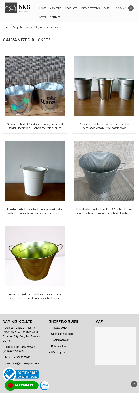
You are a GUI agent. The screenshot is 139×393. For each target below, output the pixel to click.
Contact (55, 17)
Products (71, 8)
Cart (106, 8)
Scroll (134, 384)
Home (42, 8)
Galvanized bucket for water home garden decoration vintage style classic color (104, 126)
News (42, 17)
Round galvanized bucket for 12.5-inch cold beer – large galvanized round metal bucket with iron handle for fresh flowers (104, 211)
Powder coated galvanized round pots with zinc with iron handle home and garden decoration (34, 211)
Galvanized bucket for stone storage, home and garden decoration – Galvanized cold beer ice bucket (35, 126)
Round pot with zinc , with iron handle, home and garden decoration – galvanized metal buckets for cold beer (35, 296)
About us (55, 8)
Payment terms (90, 8)
